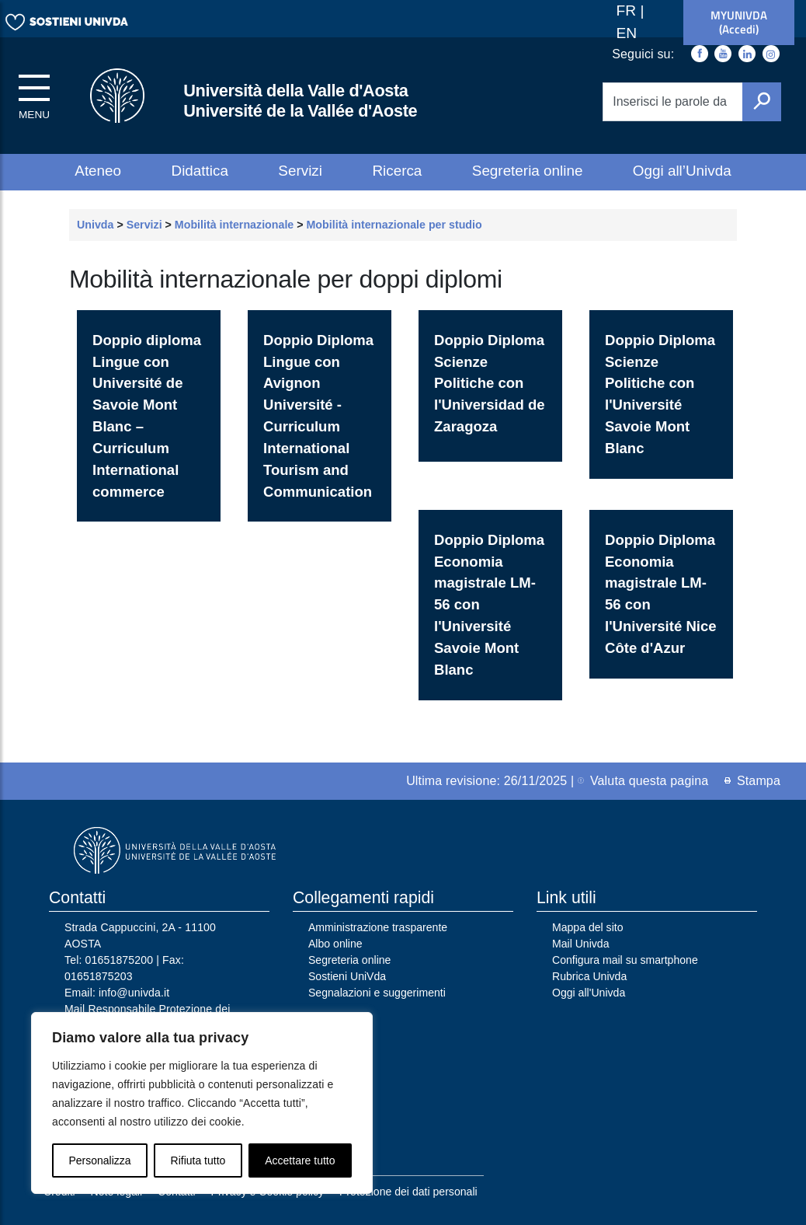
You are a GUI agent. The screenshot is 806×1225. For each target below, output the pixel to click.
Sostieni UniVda (347, 976)
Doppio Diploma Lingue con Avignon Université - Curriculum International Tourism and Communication (318, 416)
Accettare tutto (300, 1160)
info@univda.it (134, 992)
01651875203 (98, 976)
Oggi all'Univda (588, 992)
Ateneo (98, 170)
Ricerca (397, 170)
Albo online (335, 943)
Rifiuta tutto (198, 1160)
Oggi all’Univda (682, 170)
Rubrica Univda (589, 976)
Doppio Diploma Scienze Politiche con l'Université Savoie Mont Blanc (660, 394)
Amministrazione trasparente (377, 927)
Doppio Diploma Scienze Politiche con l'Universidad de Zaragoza (489, 383)
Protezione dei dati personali (408, 1191)
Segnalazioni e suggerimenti (377, 992)
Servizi (300, 170)
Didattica (200, 170)
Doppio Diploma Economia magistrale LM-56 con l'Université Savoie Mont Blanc (489, 605)
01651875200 (119, 960)
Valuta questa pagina (643, 780)
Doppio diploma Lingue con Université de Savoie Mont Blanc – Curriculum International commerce (146, 416)
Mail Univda (581, 943)
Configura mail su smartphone (625, 960)
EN (627, 33)
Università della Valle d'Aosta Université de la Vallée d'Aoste (300, 100)
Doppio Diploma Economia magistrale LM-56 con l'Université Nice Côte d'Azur (661, 594)
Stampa (752, 780)
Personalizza (99, 1160)
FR (629, 10)
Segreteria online (527, 170)
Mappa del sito (588, 927)
